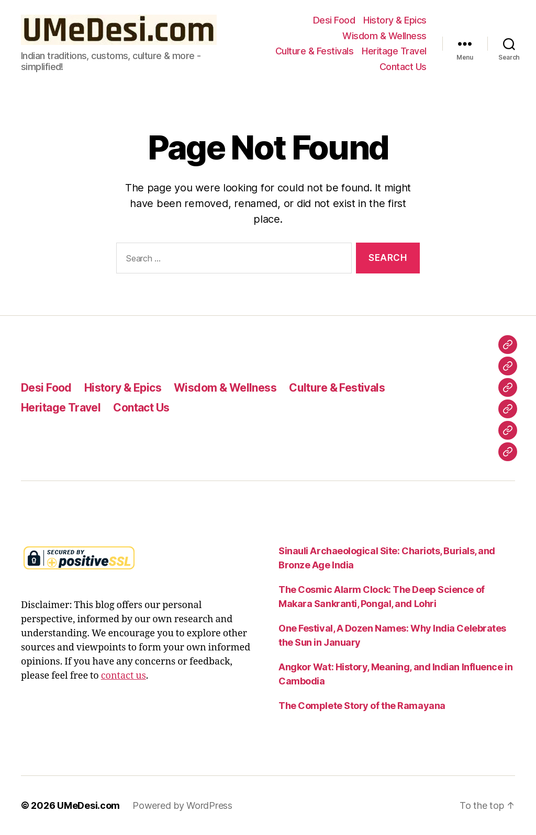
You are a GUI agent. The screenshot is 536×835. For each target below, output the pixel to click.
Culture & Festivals (314, 50)
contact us (123, 676)
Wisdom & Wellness (384, 35)
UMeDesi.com (88, 805)
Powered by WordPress (182, 805)
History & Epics (395, 20)
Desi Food (334, 20)
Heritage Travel (394, 50)
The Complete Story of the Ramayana (361, 705)
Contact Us (403, 66)
